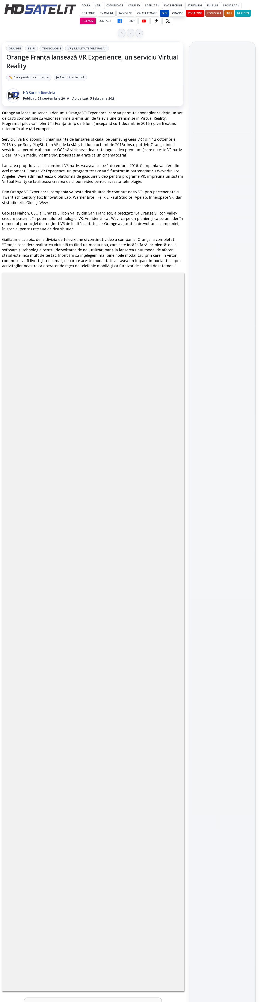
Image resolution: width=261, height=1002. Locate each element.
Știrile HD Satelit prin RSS (222, 632)
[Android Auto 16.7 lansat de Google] (165, 780)
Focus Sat (214, 13)
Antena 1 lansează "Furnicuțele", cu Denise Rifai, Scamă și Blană (128, 592)
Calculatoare (147, 13)
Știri (98, 5)
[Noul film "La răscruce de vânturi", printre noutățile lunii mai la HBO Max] (222, 117)
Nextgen (243, 13)
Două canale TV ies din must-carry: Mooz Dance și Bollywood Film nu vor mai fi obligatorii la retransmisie (36, 655)
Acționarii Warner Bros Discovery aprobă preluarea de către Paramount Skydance (220, 149)
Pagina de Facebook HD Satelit (222, 537)
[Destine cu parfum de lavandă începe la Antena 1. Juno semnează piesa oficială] (73, 780)
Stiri (31, 48)
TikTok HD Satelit (222, 593)
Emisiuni (212, 5)
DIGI (164, 13)
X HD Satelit (222, 605)
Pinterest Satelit (222, 617)
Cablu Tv (134, 5)
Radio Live (125, 13)
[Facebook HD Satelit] (119, 21)
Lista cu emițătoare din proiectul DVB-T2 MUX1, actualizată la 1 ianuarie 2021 (52, 713)
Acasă (86, 5)
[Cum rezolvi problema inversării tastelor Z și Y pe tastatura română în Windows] (165, 648)
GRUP (131, 21)
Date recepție (173, 5)
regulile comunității (73, 406)
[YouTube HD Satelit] (143, 21)
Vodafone (195, 13)
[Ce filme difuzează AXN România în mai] (222, 229)
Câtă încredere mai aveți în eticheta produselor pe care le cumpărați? (128, 721)
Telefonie (88, 13)
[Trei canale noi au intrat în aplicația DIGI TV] (73, 543)
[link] (46, 548)
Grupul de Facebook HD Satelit (222, 554)
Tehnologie (51, 48)
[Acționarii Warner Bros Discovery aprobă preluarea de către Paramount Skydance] (222, 178)
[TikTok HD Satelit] (155, 21)
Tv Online (106, 13)
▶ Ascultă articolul (70, 77)
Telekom (88, 21)
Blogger (165, 833)
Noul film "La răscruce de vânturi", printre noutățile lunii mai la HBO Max (222, 88)
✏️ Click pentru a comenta (29, 77)
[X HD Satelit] (167, 21)
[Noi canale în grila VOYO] (73, 593)
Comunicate (114, 5)
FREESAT (214, 674)
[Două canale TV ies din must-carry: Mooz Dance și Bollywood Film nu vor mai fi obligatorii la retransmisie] (73, 648)
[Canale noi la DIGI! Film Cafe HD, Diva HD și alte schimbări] (165, 543)
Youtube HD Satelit (222, 581)
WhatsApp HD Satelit (222, 569)
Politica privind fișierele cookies (222, 740)
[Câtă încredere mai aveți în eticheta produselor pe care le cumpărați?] (165, 719)
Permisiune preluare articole (222, 726)
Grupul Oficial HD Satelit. (128, 412)
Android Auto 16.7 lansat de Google (126, 773)
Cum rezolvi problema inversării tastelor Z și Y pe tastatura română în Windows (127, 653)
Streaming (194, 5)
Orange (177, 13)
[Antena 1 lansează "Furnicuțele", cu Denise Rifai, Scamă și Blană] (165, 593)
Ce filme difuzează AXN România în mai (220, 205)
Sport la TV (231, 5)
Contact (105, 21)
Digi (199, 674)
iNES (229, 13)
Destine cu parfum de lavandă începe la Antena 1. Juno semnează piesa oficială (36, 781)
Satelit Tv (152, 5)
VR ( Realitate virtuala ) (87, 48)
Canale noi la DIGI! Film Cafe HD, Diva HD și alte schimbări (128, 539)
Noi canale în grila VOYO (33, 584)
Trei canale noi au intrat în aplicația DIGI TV (35, 539)
